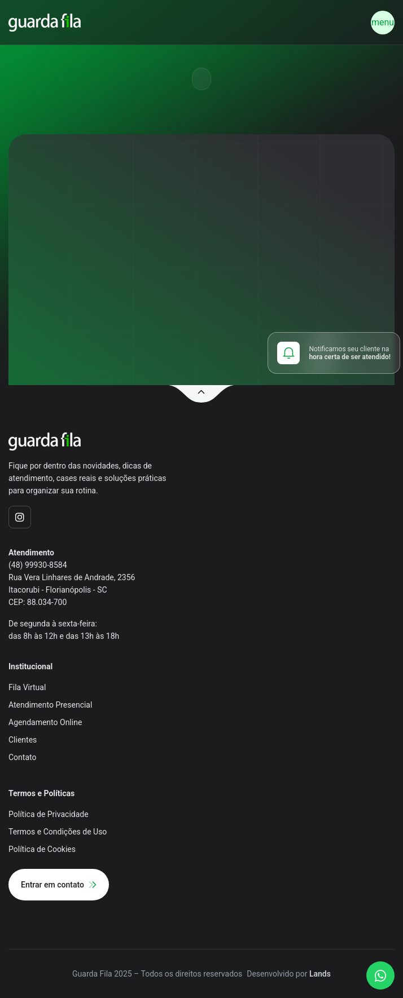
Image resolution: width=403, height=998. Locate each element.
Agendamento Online (45, 722)
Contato (22, 757)
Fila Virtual (27, 687)
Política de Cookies (42, 849)
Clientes (22, 739)
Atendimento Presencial (50, 704)
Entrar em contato (59, 884)
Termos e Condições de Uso (57, 831)
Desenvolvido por (289, 973)
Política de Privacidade (48, 814)
